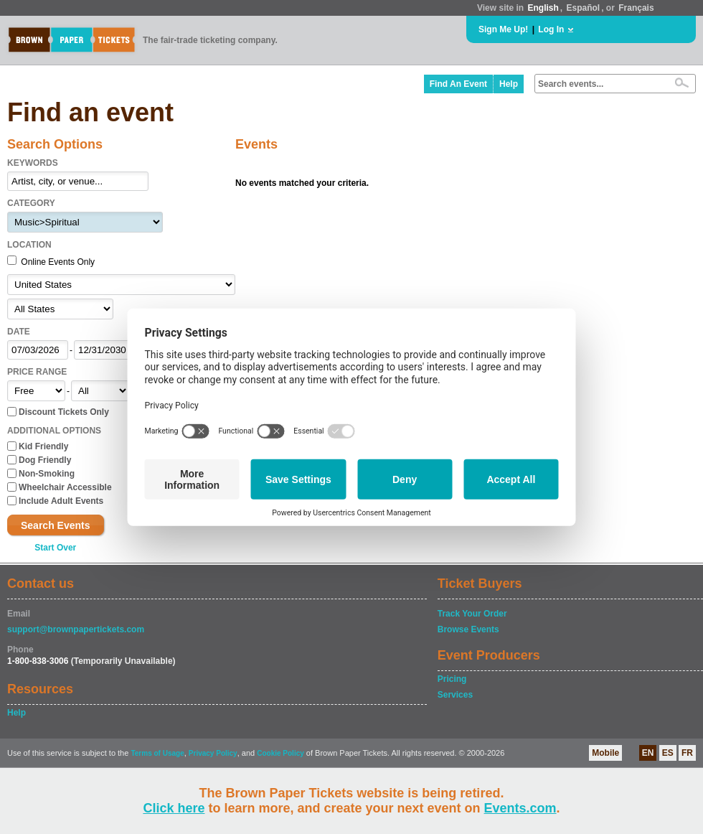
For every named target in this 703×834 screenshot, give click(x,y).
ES (668, 753)
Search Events (55, 525)
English (542, 8)
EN (648, 753)
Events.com (520, 808)
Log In (551, 29)
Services (455, 695)
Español (583, 8)
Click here (173, 808)
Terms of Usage (157, 753)
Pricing (452, 679)
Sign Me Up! (503, 29)
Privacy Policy (213, 753)
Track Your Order (472, 614)
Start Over (55, 548)
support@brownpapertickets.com (75, 629)
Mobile (605, 753)
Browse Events (468, 629)
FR (687, 753)
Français (636, 8)
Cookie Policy (280, 753)
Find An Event (458, 84)
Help (508, 84)
